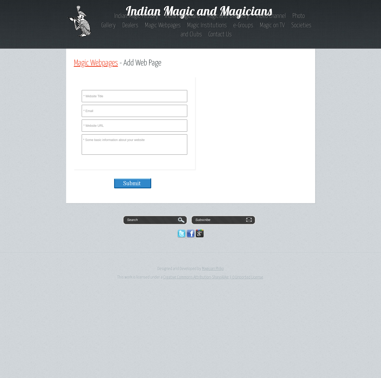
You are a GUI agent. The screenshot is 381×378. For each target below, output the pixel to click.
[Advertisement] (155, 338)
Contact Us (220, 34)
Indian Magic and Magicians (199, 11)
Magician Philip (213, 269)
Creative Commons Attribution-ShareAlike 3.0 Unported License (213, 277)
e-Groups (243, 25)
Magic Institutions (207, 25)
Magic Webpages (163, 25)
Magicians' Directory (227, 16)
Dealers (130, 25)
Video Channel (271, 16)
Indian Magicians (182, 16)
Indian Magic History (136, 16)
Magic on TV (272, 25)
